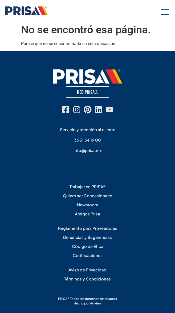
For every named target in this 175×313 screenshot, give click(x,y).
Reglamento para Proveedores (87, 228)
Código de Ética (87, 246)
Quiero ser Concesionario (87, 195)
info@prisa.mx (88, 150)
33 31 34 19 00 (87, 139)
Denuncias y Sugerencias (87, 237)
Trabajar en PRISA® (88, 186)
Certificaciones (88, 255)
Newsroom (87, 204)
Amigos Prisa (87, 213)
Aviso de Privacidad (87, 269)
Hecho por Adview (87, 303)
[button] (165, 10)
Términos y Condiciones (87, 278)
